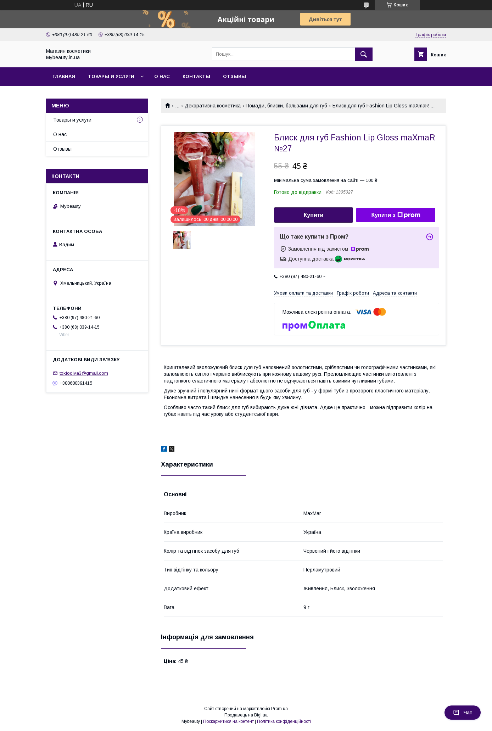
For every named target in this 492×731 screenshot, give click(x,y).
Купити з (395, 215)
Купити (314, 215)
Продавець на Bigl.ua (246, 715)
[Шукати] (364, 54)
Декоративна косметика (213, 105)
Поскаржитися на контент (228, 721)
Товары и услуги (111, 76)
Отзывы (234, 76)
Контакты (196, 76)
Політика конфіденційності (284, 721)
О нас (162, 76)
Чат (462, 712)
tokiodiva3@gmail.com (84, 373)
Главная (63, 76)
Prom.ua (279, 708)
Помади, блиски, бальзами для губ (286, 105)
